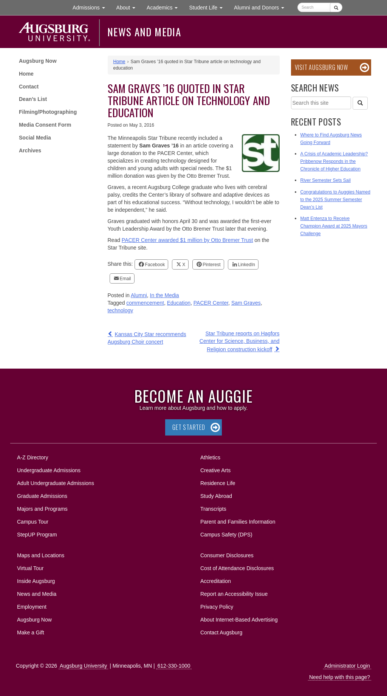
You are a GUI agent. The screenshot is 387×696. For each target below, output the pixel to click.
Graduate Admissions (42, 496)
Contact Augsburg (221, 632)
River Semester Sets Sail (325, 180)
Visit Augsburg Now (321, 67)
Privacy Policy (216, 607)
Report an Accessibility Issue (234, 594)
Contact (29, 87)
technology (120, 310)
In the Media (164, 295)
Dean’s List (33, 99)
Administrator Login (347, 666)
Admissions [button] (91, 7)
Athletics (210, 457)
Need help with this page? (339, 677)
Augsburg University (83, 666)
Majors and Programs (42, 507)
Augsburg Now (38, 61)
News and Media (144, 31)
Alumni (139, 295)
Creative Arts (215, 470)
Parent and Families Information (237, 522)
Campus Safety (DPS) (226, 535)
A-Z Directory (32, 457)
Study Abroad (216, 496)
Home (26, 74)
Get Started (188, 427)
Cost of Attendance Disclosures (237, 568)
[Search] (360, 103)
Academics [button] (165, 7)
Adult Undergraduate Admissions (55, 483)
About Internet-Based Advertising (239, 620)
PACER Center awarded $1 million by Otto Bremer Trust (187, 240)
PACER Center (211, 303)
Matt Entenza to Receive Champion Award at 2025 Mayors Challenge (333, 226)
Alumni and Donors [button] (262, 7)
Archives (30, 150)
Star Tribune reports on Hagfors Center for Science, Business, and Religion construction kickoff (240, 341)
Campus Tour (32, 522)
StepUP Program (37, 535)
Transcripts (213, 509)
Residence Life (217, 483)
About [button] (128, 9)
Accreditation (215, 581)
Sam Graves (246, 303)
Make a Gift (30, 632)
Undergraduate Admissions (48, 470)
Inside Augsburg (36, 581)
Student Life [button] (208, 7)
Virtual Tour (30, 568)
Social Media (35, 138)
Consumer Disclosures (227, 555)
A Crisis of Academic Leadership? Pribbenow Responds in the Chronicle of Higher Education (334, 161)
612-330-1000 (173, 666)
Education (178, 303)
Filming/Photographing (48, 112)
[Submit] (336, 7)
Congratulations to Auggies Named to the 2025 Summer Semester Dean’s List (335, 199)
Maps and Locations (40, 555)
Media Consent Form (45, 125)
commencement (145, 303)
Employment (31, 607)
